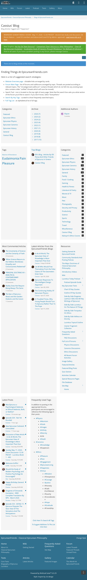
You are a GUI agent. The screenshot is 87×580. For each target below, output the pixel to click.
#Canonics (40, 442)
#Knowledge (45, 445)
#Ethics (38, 452)
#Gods (42, 424)
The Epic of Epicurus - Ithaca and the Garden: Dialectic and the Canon (14, 296)
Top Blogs (36, 150)
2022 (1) (35, 125)
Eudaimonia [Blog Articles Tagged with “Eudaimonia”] (10, 158)
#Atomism (44, 421)
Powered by (44, 573)
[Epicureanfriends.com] (6, 3)
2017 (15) (36, 139)
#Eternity (43, 433)
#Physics (39, 418)
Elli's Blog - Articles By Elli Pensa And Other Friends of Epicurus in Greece (44, 156)
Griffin (7, 466)
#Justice (47, 482)
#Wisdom (48, 474)
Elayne (66, 114)
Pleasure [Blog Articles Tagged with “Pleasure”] (8, 163)
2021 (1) (35, 128)
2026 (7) (35, 114)
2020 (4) (35, 131)
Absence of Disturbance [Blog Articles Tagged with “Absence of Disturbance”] (9, 155)
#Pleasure (44, 456)
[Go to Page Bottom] (83, 573)
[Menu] (84, 3)
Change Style (81, 538)
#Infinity (43, 430)
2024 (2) (35, 119)
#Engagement (45, 462)
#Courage (48, 480)
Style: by (43, 577)
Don (7, 479)
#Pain (42, 459)
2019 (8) (35, 134)
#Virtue (43, 471)
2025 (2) (35, 117)
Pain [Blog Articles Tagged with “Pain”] (23, 158)
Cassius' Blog (40, 163)
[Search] (73, 3)
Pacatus (8, 500)
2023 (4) (35, 122)
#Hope (47, 502)
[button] (84, 57)
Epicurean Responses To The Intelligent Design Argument (44, 282)
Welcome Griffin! (12, 463)
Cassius (37, 263)
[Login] (79, 2)
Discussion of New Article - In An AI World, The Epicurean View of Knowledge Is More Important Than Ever (15, 439)
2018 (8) (35, 137)
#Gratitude (49, 505)
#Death (43, 439)
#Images (43, 427)
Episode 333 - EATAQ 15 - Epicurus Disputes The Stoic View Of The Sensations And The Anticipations (15, 509)
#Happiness (44, 468)
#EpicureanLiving (46, 465)
